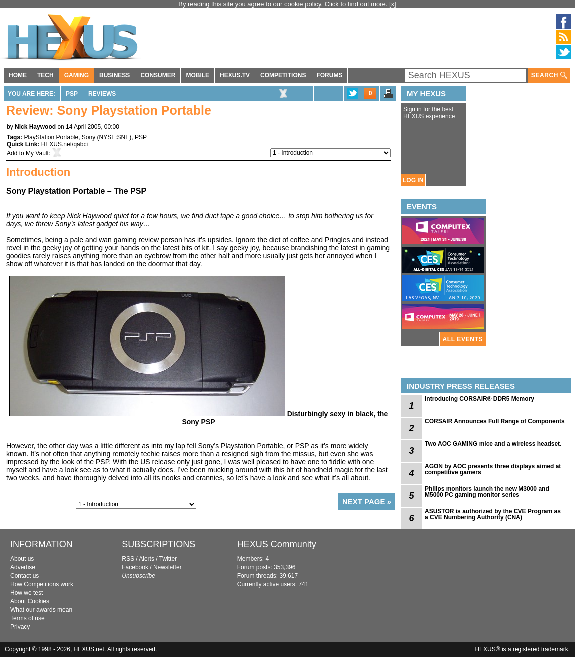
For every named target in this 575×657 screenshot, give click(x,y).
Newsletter (168, 567)
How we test (26, 592)
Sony (89, 137)
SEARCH (550, 75)
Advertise (23, 567)
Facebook (135, 567)
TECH (46, 75)
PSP (72, 93)
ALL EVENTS (463, 339)
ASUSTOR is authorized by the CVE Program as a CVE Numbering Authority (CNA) (493, 514)
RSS (128, 558)
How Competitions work (42, 584)
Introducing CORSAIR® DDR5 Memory (479, 399)
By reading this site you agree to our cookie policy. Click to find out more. (284, 4)
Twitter (168, 558)
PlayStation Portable (51, 137)
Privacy (20, 626)
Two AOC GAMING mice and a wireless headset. (493, 444)
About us (22, 558)
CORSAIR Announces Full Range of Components (495, 421)
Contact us (24, 575)
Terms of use (27, 618)
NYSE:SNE (115, 137)
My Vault (37, 153)
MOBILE (198, 75)
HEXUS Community (277, 544)
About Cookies (30, 601)
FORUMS (329, 75)
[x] (393, 4)
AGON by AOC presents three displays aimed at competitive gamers (493, 469)
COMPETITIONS (283, 75)
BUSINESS (115, 75)
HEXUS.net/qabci (65, 144)
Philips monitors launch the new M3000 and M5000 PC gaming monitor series (487, 492)
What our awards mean (41, 609)
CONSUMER (158, 75)
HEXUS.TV (235, 75)
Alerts (146, 558)
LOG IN (413, 180)
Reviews (102, 93)
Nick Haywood (35, 126)
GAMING (76, 75)
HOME (18, 75)
